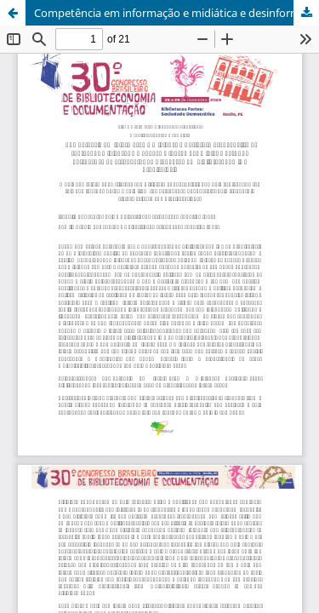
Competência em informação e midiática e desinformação (176, 12)
